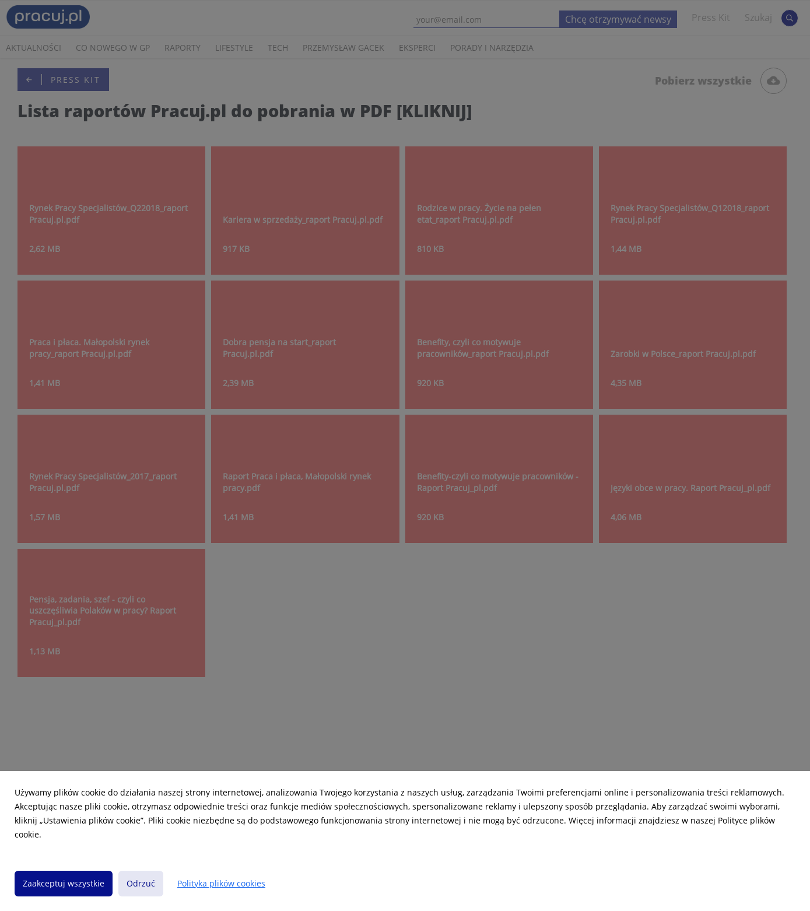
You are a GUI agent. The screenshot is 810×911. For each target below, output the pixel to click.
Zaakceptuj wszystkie (63, 883)
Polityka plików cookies (221, 883)
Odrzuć (141, 883)
